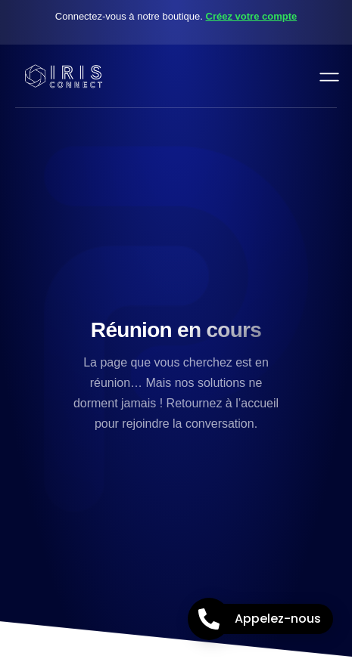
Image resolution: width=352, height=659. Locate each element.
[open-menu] (325, 75)
